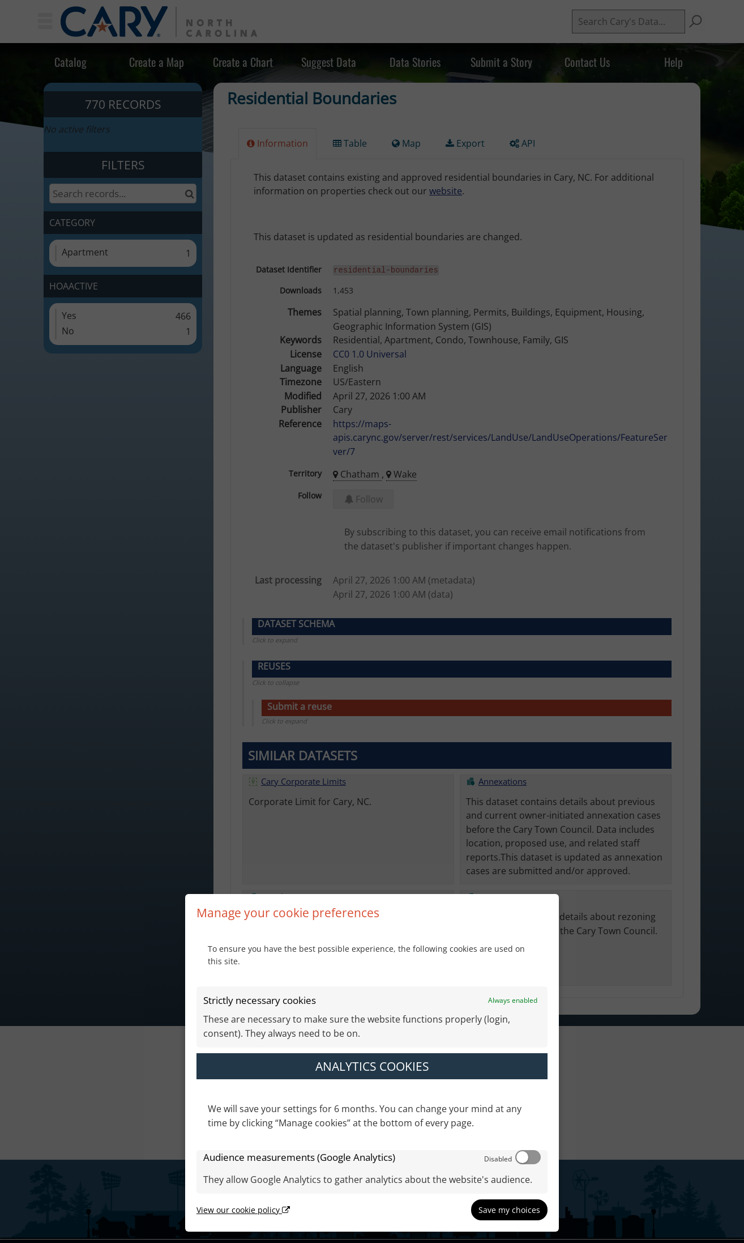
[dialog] (372, 1063)
